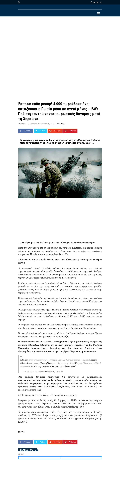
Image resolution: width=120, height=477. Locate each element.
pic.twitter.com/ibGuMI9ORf (64, 366)
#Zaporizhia (45, 363)
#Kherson (78, 363)
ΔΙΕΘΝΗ (62, 123)
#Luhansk (92, 360)
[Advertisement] (60, 38)
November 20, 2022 (51, 372)
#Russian (24, 360)
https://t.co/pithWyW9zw (41, 366)
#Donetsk (24, 363)
